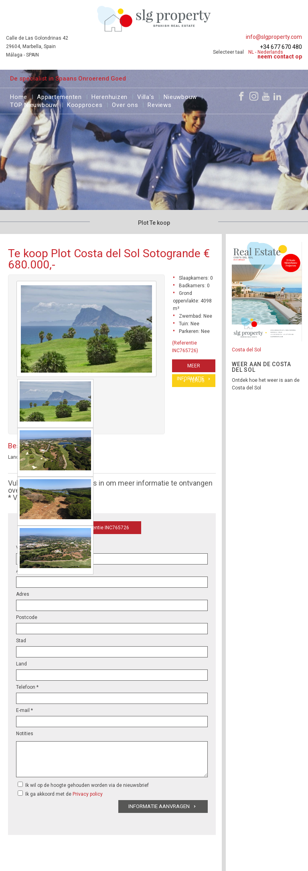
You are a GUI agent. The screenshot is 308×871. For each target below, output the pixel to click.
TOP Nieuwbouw (33, 104)
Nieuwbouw (180, 96)
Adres (22, 594)
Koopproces (85, 104)
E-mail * (24, 710)
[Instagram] (253, 96)
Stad (21, 640)
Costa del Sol (246, 350)
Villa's (145, 96)
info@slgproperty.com (274, 37)
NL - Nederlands (265, 52)
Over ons (125, 104)
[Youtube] (266, 96)
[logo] (154, 18)
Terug (197, 380)
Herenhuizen (109, 96)
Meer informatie (190, 367)
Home (18, 96)
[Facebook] (241, 96)
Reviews (159, 104)
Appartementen (59, 96)
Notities (24, 733)
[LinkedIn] (277, 96)
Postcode (26, 617)
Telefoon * (27, 687)
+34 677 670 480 (281, 47)
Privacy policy (88, 794)
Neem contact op (279, 56)
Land (21, 664)
